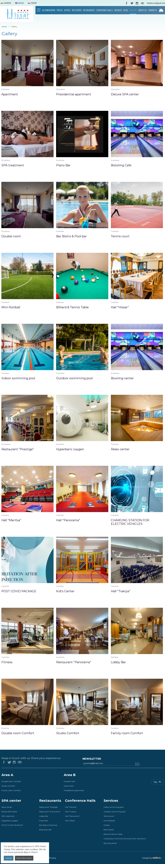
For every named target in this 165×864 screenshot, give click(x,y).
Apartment (69, 786)
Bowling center (110, 843)
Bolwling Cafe (45, 830)
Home (39, 10)
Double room (69, 781)
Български (5, 3)
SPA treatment (8, 816)
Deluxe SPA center (9, 811)
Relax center (7, 807)
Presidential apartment (74, 790)
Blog (126, 10)
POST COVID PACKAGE (12, 825)
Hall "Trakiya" (71, 811)
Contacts (152, 10)
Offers (67, 10)
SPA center (77, 10)
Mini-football (109, 820)
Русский (32, 3)
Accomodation (48, 10)
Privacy (52, 858)
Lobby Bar (43, 816)
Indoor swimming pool (114, 807)
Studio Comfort (8, 786)
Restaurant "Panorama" (49, 811)
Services (118, 10)
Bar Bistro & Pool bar (48, 825)
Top (155, 782)
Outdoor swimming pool (114, 811)
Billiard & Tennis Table (113, 834)
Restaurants (89, 10)
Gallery (133, 10)
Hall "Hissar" (70, 820)
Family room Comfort (11, 790)
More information (24, 858)
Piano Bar (43, 820)
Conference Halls (104, 10)
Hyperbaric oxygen (10, 820)
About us (142, 10)
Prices (60, 10)
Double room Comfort (11, 781)
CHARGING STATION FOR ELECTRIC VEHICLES (125, 839)
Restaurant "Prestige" (48, 807)
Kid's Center (109, 830)
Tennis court (109, 816)
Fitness (106, 825)
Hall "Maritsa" (71, 807)
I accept (8, 858)
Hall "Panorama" (72, 816)
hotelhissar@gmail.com (156, 3)
